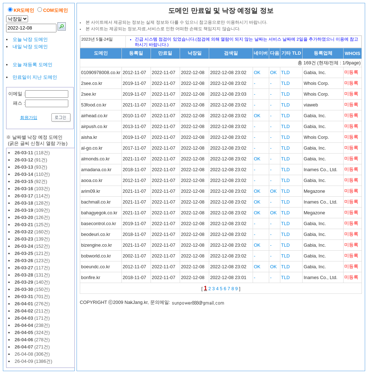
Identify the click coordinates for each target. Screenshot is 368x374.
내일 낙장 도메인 (30, 46)
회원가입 (28, 117)
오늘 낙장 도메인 (30, 39)
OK (257, 72)
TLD (285, 72)
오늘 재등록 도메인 (32, 64)
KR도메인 (24, 10)
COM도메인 (55, 10)
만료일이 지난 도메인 (35, 77)
